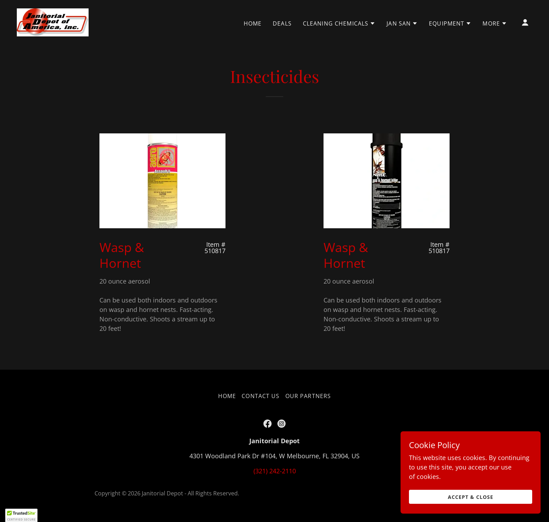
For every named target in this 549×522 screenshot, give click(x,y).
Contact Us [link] (260, 396)
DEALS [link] (282, 23)
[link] (53, 22)
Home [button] (227, 396)
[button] (339, 23)
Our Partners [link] (308, 396)
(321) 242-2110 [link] (274, 471)
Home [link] (253, 23)
